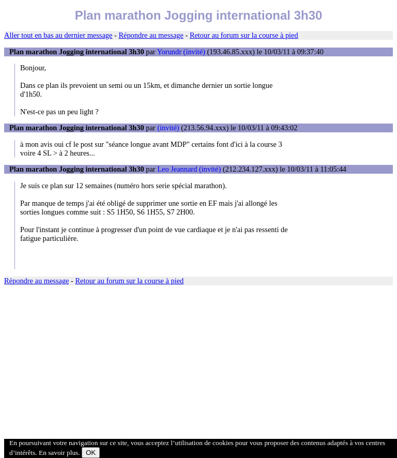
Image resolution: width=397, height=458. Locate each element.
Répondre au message (150, 35)
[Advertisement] (198, 365)
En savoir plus (58, 452)
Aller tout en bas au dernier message (58, 35)
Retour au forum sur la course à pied (244, 35)
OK (91, 452)
